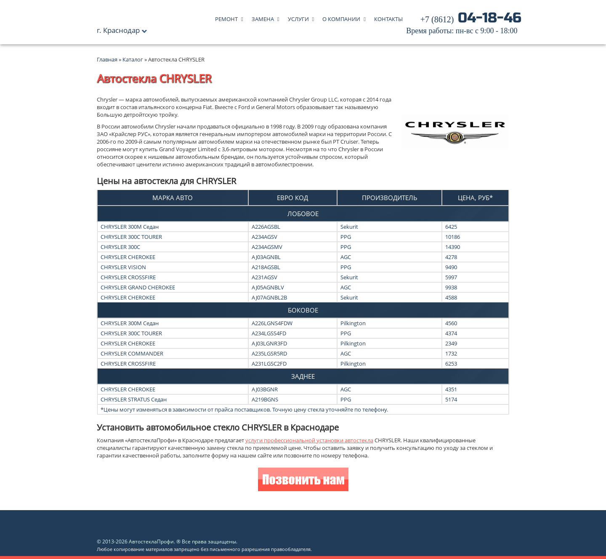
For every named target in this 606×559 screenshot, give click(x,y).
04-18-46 (463, 25)
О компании (341, 17)
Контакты (388, 17)
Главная (107, 59)
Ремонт (226, 17)
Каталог (133, 59)
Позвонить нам (303, 480)
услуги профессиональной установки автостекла (309, 440)
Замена (263, 17)
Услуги (298, 17)
